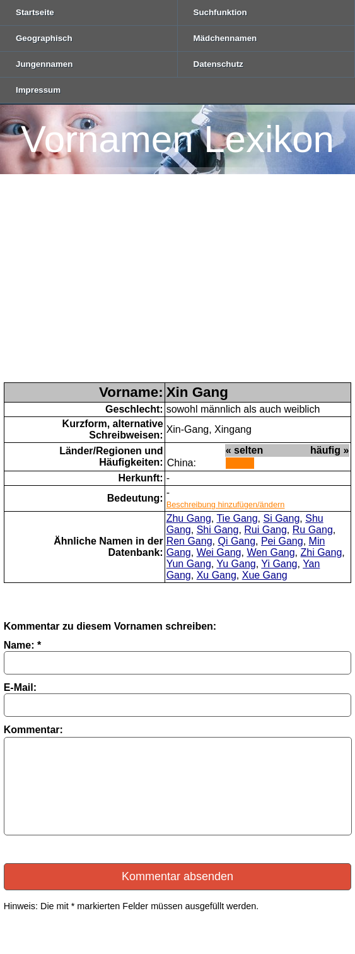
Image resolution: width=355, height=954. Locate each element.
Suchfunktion (220, 12)
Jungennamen (44, 64)
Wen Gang (270, 552)
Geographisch (44, 38)
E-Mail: (20, 687)
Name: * (23, 645)
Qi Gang (236, 541)
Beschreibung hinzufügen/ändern (225, 504)
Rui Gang (265, 529)
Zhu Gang (188, 518)
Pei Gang (282, 541)
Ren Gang (189, 541)
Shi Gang (218, 529)
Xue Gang (265, 575)
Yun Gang (188, 563)
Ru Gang (313, 529)
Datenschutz (218, 64)
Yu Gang (235, 563)
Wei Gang (219, 552)
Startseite (35, 12)
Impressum (38, 90)
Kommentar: (33, 729)
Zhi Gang (321, 552)
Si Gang (282, 518)
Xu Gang (216, 575)
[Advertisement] (177, 287)
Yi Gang (279, 563)
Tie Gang (236, 518)
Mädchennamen (225, 38)
